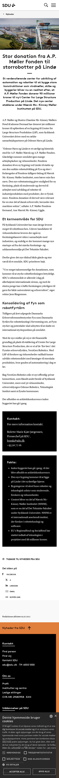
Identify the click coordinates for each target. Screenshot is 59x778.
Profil (5, 683)
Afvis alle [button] (44, 771)
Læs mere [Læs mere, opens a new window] (51, 748)
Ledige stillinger (11, 692)
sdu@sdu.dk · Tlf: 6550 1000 (18, 664)
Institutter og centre (14, 688)
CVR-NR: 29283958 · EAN (16, 696)
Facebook (9, 574)
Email (10, 591)
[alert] (29, 745)
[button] (4, 753)
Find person (9, 651)
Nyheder (10, 14)
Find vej (6, 655)
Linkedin (12, 585)
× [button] (55, 716)
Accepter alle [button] (17, 771)
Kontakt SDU (10, 660)
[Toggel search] (46, 5)
